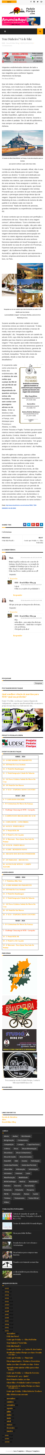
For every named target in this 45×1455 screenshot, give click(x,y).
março (10, 1425)
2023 (7, 1296)
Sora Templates (18, 1452)
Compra (20, 1145)
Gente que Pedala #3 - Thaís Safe (20, 1359)
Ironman (19, 1174)
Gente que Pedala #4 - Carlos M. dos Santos (24, 1350)
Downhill (7, 1162)
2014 (7, 1325)
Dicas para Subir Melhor (22, 1234)
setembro (11, 1406)
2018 (7, 1312)
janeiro (10, 1432)
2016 (7, 1318)
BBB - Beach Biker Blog (24, 584)
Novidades (33, 1183)
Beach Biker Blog (9, 1123)
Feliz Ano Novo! (13, 1337)
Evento (24, 1162)
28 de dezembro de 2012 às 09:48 (30, 559)
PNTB (6, 1195)
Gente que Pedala (11, 1166)
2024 (7, 1292)
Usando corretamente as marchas (26, 1263)
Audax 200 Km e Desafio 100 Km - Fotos (23, 1365)
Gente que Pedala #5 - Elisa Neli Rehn (21, 1340)
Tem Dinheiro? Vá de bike (17, 1344)
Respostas (14, 580)
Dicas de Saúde (10, 1158)
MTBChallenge (10, 1183)
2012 (7, 1331)
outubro (10, 1403)
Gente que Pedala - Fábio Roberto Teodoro (24, 1392)
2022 (7, 1299)
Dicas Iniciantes (26, 1158)
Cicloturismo (7, 46)
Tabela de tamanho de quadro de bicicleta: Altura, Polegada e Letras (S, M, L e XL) (27, 1217)
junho (9, 1416)
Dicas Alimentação (29, 1150)
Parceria (17, 1187)
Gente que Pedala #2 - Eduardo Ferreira (23, 1374)
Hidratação (20, 1170)
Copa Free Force (33, 1145)
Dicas (16, 1150)
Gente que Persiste (29, 1166)
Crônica (7, 1150)
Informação (33, 1170)
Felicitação (35, 1162)
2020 (7, 1305)
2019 (7, 1309)
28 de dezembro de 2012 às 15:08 (30, 602)
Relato (26, 1195)
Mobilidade (23, 1178)
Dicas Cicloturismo (23, 1154)
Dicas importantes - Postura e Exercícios (23, 1362)
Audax (15, 1137)
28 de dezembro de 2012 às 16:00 (30, 619)
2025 (7, 1289)
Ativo (4, 1120)
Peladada (19, 1191)
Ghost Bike (8, 1170)
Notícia (22, 1183)
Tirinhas (7, 1199)
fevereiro (11, 1429)
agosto (10, 1409)
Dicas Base (8, 1154)
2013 (7, 1328)
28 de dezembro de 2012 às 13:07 (30, 586)
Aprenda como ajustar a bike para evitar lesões (23, 1370)
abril (9, 1422)
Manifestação (9, 1178)
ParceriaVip (29, 1187)
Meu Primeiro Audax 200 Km (18, 1380)
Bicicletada (26, 1137)
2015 (7, 1322)
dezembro (11, 1334)
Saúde (35, 1195)
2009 (7, 1443)
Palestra (7, 1187)
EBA (16, 1162)
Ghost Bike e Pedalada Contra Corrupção (23, 1384)
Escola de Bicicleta (10, 1118)
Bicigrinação (9, 1141)
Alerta (6, 1137)
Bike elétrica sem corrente (17, 1395)
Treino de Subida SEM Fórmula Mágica (27, 1224)
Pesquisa (30, 1191)
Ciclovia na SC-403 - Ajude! (17, 1377)
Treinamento (19, 1199)
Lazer (28, 1174)
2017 (7, 1315)
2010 (7, 1439)
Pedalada (8, 1191)
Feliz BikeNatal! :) (14, 1347)
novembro (11, 1399)
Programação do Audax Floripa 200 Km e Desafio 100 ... (23, 1388)
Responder (13, 576)
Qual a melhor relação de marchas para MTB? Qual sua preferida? (20, 697)
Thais (11, 559)
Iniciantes (8, 1174)
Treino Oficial (33, 1199)
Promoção (16, 1195)
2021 (7, 1302)
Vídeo (6, 1203)
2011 (7, 1436)
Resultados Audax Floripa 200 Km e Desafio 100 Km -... (24, 1355)
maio (9, 1419)
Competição (8, 1145)
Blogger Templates (32, 1452)
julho (9, 1412)
